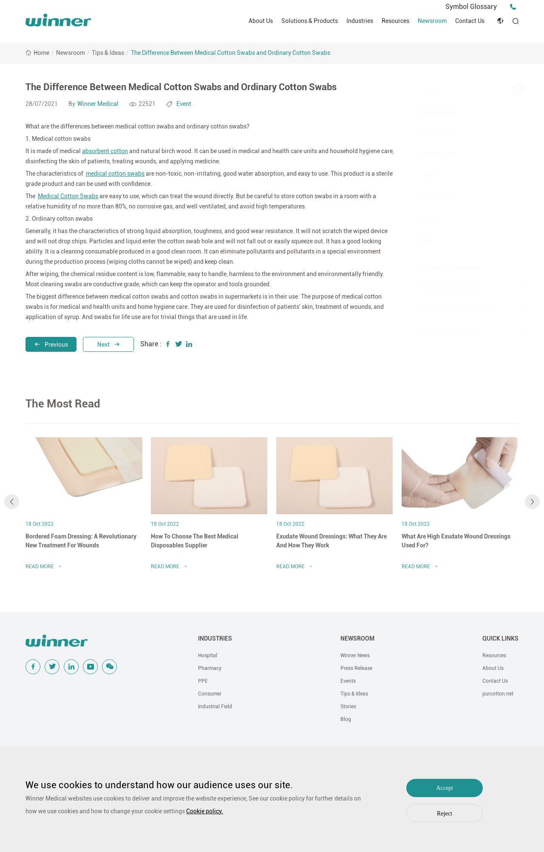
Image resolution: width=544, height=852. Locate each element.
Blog (416, 240)
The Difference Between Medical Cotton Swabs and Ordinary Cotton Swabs (230, 52)
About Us (261, 20)
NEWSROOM (357, 638)
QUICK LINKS (500, 638)
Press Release (428, 153)
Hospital (207, 655)
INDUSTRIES (215, 638)
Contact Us (469, 20)
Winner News (427, 131)
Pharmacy (209, 668)
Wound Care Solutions (440, 287)
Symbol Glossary (471, 7)
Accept (444, 788)
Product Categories (439, 268)
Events (419, 175)
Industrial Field (215, 707)
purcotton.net (497, 694)
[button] (11, 507)
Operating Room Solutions (445, 309)
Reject (444, 813)
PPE (203, 681)
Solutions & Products (309, 20)
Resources (395, 20)
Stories (419, 218)
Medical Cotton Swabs (68, 196)
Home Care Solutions (438, 331)
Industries (359, 20)
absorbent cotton (105, 151)
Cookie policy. (204, 811)
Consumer (209, 694)
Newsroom (432, 20)
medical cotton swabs (115, 173)
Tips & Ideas (108, 52)
